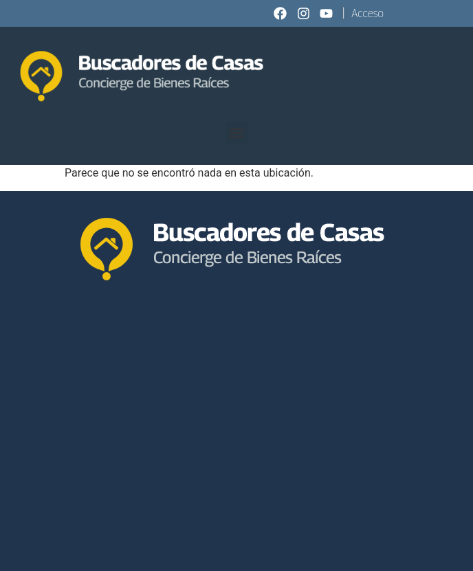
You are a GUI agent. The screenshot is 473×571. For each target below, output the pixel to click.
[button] (237, 133)
